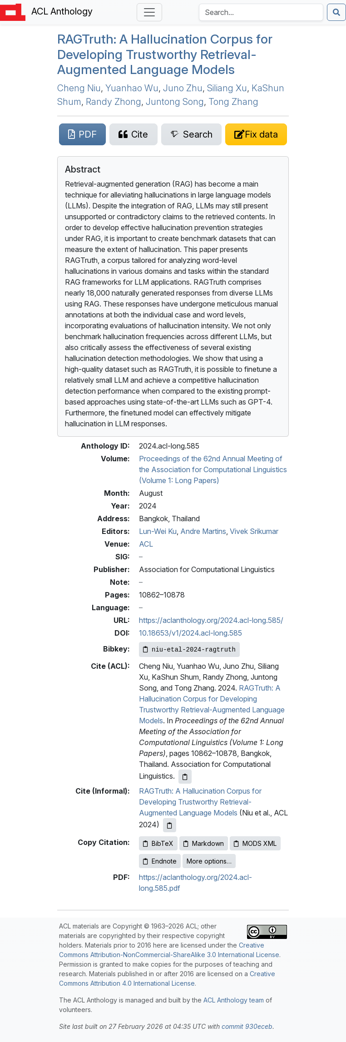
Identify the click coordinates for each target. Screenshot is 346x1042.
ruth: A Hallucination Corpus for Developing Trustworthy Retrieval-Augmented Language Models (164, 54)
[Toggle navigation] (149, 12)
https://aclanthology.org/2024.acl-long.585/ (211, 620)
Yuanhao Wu (131, 88)
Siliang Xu (227, 88)
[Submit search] (336, 12)
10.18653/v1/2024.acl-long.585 (190, 632)
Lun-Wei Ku (158, 531)
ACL (146, 543)
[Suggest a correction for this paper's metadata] (256, 134)
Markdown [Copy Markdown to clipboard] (203, 843)
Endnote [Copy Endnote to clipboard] (160, 861)
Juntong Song (175, 101)
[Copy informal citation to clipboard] (169, 825)
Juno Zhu (183, 88)
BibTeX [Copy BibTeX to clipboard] (158, 843)
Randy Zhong (113, 101)
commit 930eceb (247, 1026)
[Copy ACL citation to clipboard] (185, 777)
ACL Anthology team (233, 1000)
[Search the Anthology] (261, 12)
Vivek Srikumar (254, 531)
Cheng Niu (79, 88)
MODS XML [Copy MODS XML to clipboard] (255, 843)
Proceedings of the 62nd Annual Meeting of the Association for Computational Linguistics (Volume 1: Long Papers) (213, 469)
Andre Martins (203, 531)
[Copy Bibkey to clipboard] (189, 649)
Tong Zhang (233, 101)
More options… (209, 861)
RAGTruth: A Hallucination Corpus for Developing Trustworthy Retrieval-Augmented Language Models (200, 801)
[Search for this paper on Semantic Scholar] (191, 134)
